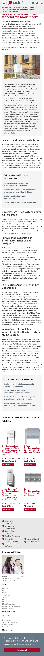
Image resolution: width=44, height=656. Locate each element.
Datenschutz (6, 620)
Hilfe (3, 590)
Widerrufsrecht (7, 625)
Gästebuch (6, 595)
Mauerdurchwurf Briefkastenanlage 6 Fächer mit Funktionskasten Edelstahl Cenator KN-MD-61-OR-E (10, 494)
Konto (4, 599)
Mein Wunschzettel (8, 604)
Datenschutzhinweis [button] (25, 644)
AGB (4, 618)
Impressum (6, 615)
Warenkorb (6, 597)
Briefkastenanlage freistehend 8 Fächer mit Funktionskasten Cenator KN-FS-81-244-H (11, 450)
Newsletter (6, 627)
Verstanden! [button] (22, 650)
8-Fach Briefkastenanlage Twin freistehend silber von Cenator (32, 449)
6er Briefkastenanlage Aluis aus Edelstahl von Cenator (32, 492)
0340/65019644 (14, 578)
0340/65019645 (14, 580)
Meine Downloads (8, 608)
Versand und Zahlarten (10, 622)
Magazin (17, 7)
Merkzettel (6, 602)
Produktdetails (8, 464)
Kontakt (5, 588)
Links (4, 593)
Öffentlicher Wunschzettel (11, 606)
